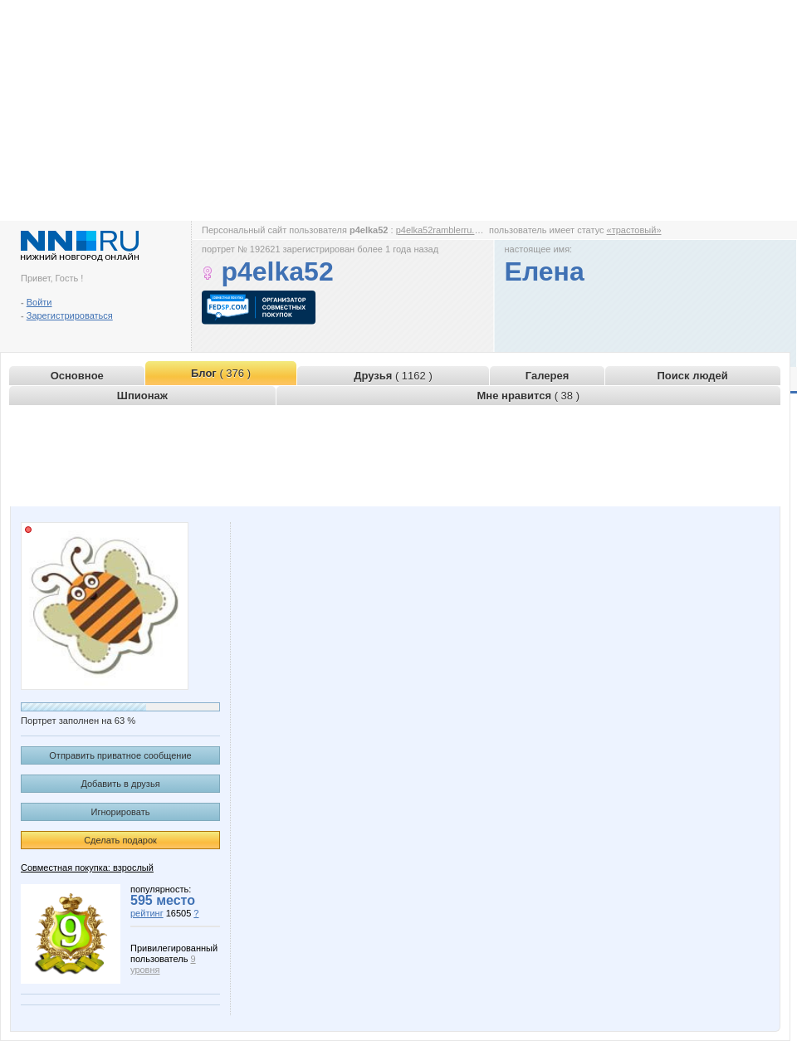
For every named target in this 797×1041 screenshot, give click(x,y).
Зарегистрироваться (70, 315)
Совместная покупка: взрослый (87, 867)
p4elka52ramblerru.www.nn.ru (456, 230)
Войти (39, 302)
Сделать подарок (120, 840)
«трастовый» (634, 230)
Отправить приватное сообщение (120, 755)
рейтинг (147, 913)
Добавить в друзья (120, 784)
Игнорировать (120, 812)
